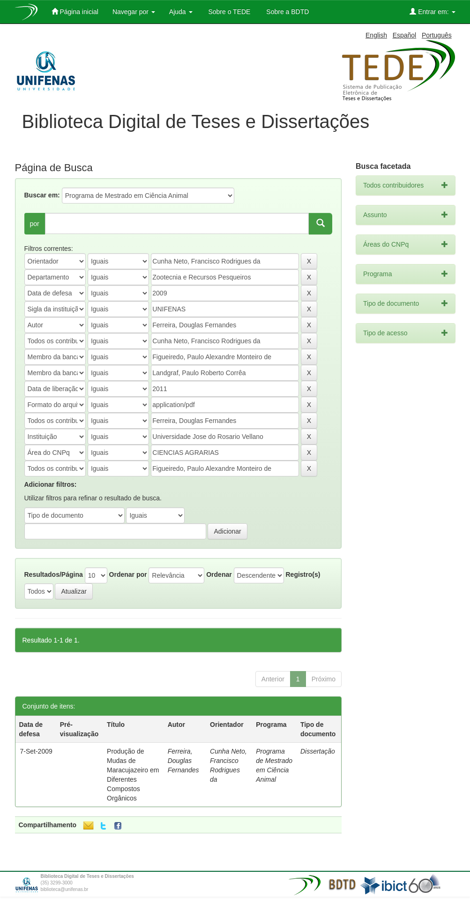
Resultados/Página (53, 574)
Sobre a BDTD (286, 11)
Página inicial (75, 11)
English (376, 35)
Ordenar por (128, 574)
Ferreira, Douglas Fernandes (183, 760)
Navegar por (133, 11)
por (34, 223)
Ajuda (181, 11)
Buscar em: (42, 195)
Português (437, 35)
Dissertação (317, 751)
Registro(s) (302, 574)
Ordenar (218, 574)
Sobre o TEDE (229, 11)
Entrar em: (432, 11)
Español (405, 35)
